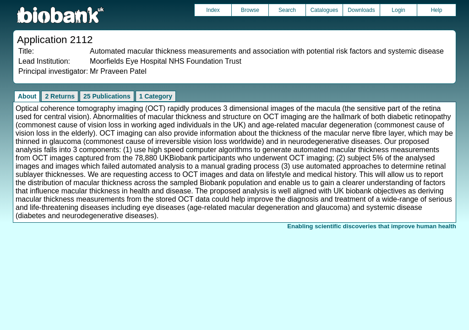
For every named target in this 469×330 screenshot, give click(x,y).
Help (436, 10)
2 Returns (60, 96)
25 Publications (107, 96)
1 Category (155, 96)
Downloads (361, 10)
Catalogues (324, 10)
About (27, 96)
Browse (250, 10)
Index (212, 10)
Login (398, 10)
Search (287, 10)
